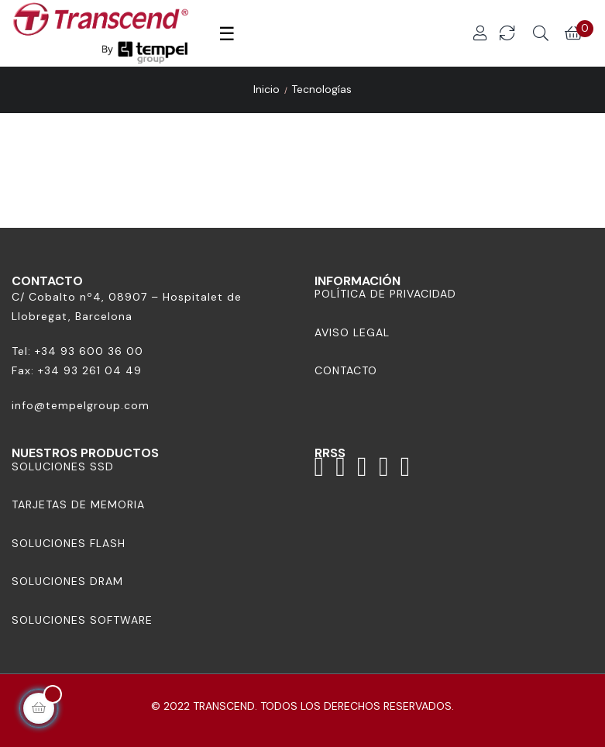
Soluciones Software (82, 620)
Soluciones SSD (63, 466)
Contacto (346, 370)
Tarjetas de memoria (78, 504)
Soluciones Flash (68, 543)
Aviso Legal (352, 332)
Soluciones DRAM (67, 581)
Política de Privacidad (385, 294)
